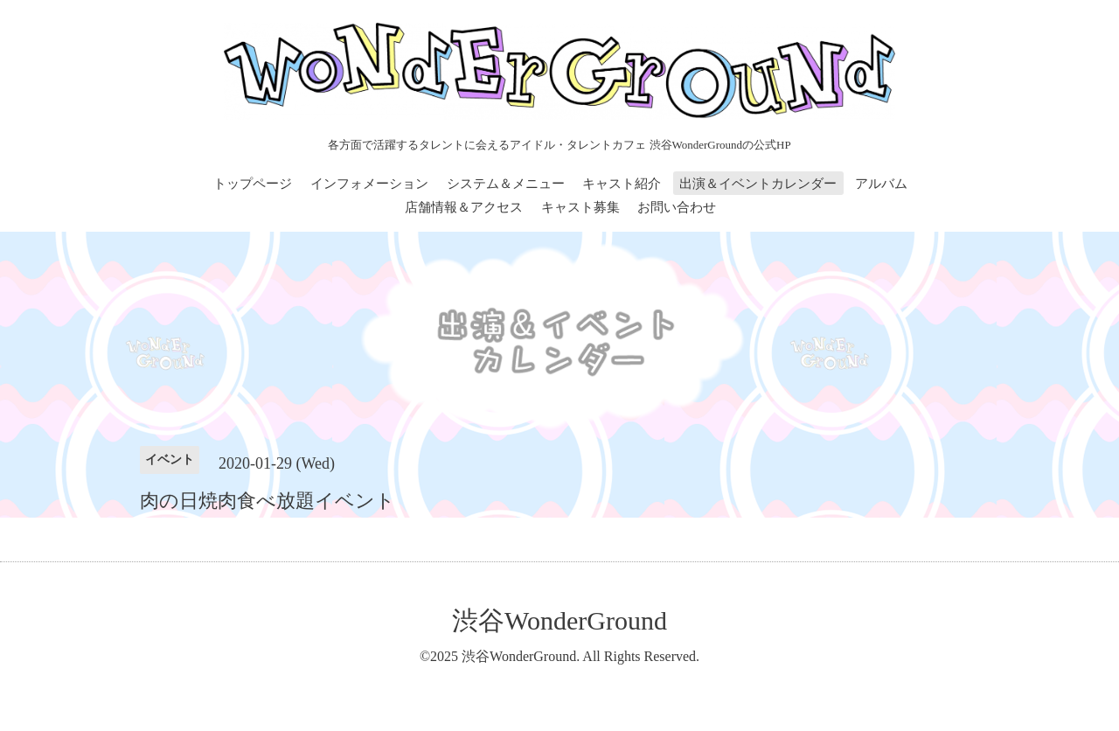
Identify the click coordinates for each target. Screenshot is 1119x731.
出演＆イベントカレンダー (758, 184)
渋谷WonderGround (559, 620)
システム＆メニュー (506, 184)
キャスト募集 (580, 207)
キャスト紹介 (621, 184)
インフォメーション (369, 184)
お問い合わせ (676, 207)
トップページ (252, 184)
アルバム (881, 184)
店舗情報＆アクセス (464, 207)
